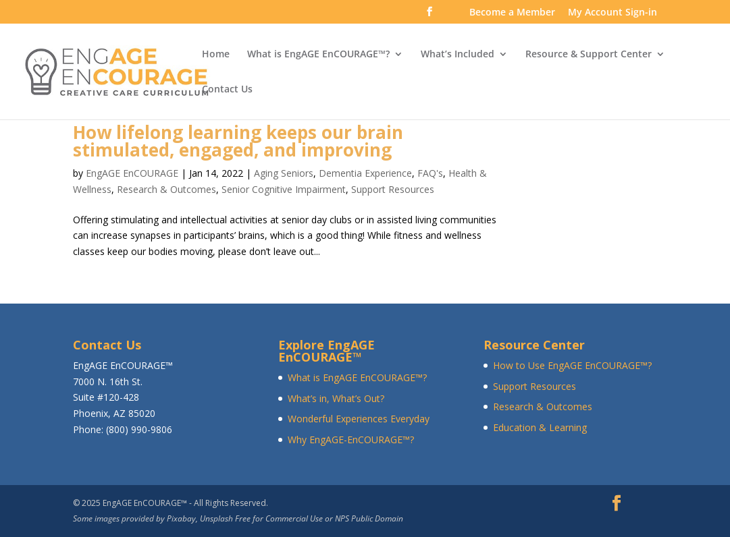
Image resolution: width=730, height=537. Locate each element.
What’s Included (457, 54)
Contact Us (227, 89)
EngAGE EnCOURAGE (132, 173)
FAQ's (430, 173)
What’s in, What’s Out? (336, 398)
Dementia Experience (365, 173)
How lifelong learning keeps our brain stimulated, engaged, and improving (238, 141)
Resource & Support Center (588, 54)
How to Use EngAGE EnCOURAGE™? (572, 365)
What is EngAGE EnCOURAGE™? (318, 54)
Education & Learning (540, 427)
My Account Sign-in (612, 12)
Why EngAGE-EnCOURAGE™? (351, 439)
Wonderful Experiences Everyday (358, 418)
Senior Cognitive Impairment (283, 189)
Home (216, 54)
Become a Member (512, 12)
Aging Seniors (283, 173)
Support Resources (392, 189)
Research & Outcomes (166, 189)
